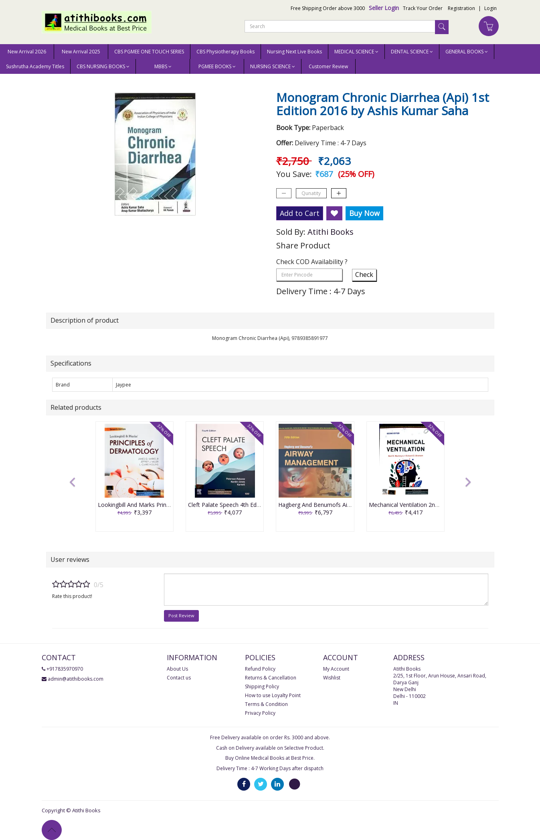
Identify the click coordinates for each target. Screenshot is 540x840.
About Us (177, 668)
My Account (336, 668)
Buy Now (364, 213)
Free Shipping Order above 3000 (328, 8)
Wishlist (331, 677)
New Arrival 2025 (81, 51)
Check (364, 274)
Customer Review (328, 66)
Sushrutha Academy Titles (35, 66)
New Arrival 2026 (27, 51)
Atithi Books (330, 231)
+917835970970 (65, 668)
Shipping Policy (262, 686)
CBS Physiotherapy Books (225, 51)
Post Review (181, 615)
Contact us (179, 677)
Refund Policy (260, 668)
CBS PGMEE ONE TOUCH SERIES (149, 51)
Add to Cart (300, 213)
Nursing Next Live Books (294, 51)
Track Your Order (423, 8)
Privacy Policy (260, 713)
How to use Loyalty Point (273, 695)
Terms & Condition (266, 704)
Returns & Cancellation (270, 677)
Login (490, 8)
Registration (461, 8)
